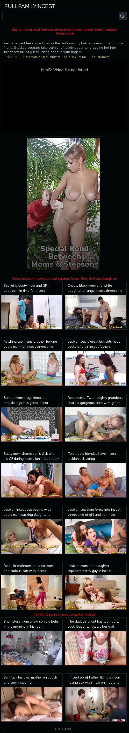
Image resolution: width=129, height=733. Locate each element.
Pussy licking (77, 57)
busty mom (101, 57)
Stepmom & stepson (20, 327)
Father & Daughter (82, 383)
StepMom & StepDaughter (42, 57)
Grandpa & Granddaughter (88, 434)
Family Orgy (78, 495)
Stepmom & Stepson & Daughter (28, 434)
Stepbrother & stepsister (22, 378)
